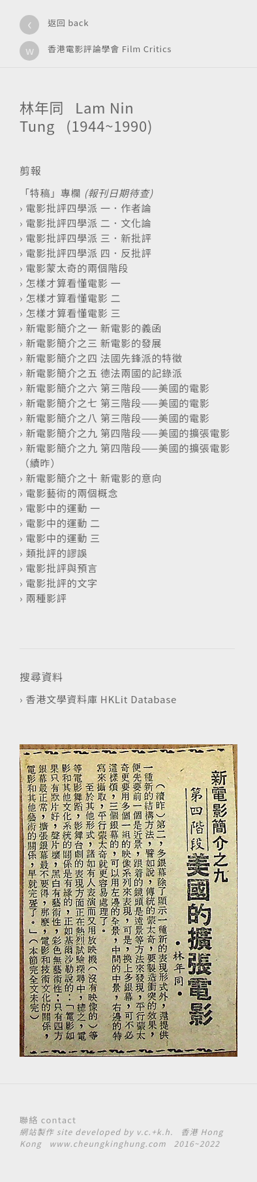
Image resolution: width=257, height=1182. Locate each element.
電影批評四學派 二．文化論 (88, 223)
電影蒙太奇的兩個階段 (76, 268)
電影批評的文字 (61, 583)
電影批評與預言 (61, 568)
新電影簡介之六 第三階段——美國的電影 (117, 388)
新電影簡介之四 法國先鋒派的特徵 (103, 358)
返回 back (68, 22)
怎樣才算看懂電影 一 (73, 283)
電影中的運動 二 (62, 523)
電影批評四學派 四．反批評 (88, 253)
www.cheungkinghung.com (107, 1143)
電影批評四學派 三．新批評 (88, 238)
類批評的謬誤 (56, 553)
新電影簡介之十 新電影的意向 (93, 478)
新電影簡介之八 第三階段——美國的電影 (117, 418)
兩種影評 (46, 598)
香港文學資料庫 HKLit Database (101, 699)
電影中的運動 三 (62, 538)
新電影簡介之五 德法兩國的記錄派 (103, 373)
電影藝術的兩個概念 (71, 493)
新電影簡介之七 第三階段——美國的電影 (117, 403)
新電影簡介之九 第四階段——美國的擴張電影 (127, 433)
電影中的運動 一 (62, 508)
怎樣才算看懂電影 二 (73, 298)
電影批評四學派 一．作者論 (88, 208)
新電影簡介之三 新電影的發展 (93, 343)
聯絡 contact (48, 1120)
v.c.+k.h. (155, 1131)
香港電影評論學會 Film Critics (110, 48)
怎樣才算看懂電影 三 (73, 313)
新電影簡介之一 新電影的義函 (93, 328)
